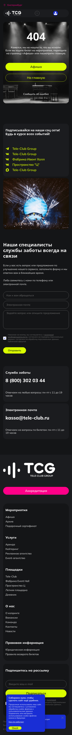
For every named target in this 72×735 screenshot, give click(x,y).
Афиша (36, 67)
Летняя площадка (16, 590)
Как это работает (16, 722)
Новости (10, 631)
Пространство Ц (15, 585)
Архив (9, 521)
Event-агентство (15, 558)
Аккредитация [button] (36, 491)
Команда (11, 622)
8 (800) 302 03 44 (25, 380)
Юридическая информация (22, 649)
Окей (15, 728)
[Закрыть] (62, 717)
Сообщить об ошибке (36, 94)
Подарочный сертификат (21, 526)
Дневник (10, 594)
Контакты (11, 626)
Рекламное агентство (18, 553)
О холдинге (12, 613)
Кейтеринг (12, 549)
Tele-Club (11, 576)
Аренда (10, 544)
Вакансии (11, 617)
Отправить (14, 350)
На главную (36, 78)
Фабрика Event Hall (17, 581)
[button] (12, 5)
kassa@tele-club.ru (27, 418)
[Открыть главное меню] (64, 13)
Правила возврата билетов (22, 654)
